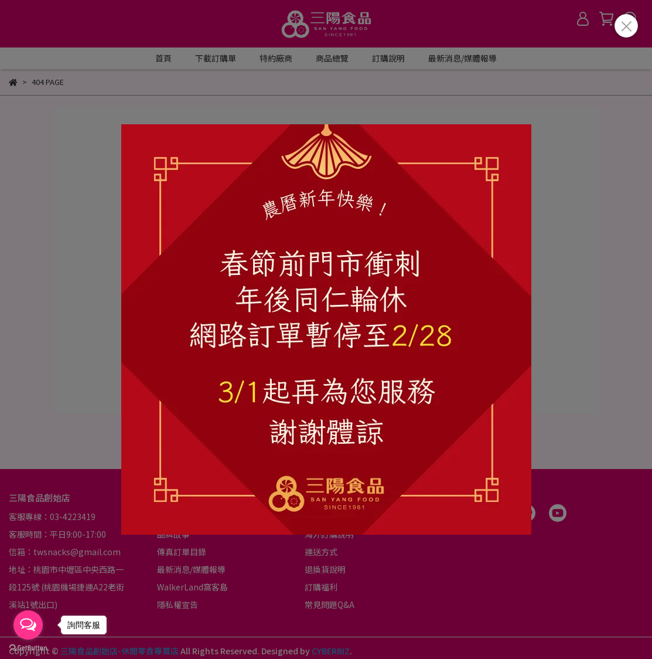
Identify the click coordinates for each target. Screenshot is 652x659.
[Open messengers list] (28, 625)
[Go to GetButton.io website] (28, 647)
